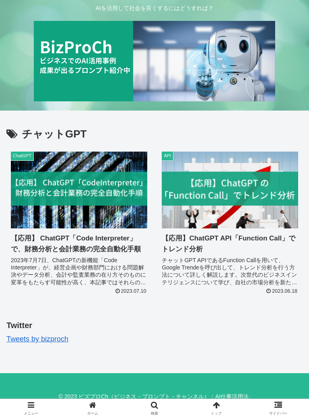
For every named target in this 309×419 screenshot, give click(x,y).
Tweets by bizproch (37, 339)
